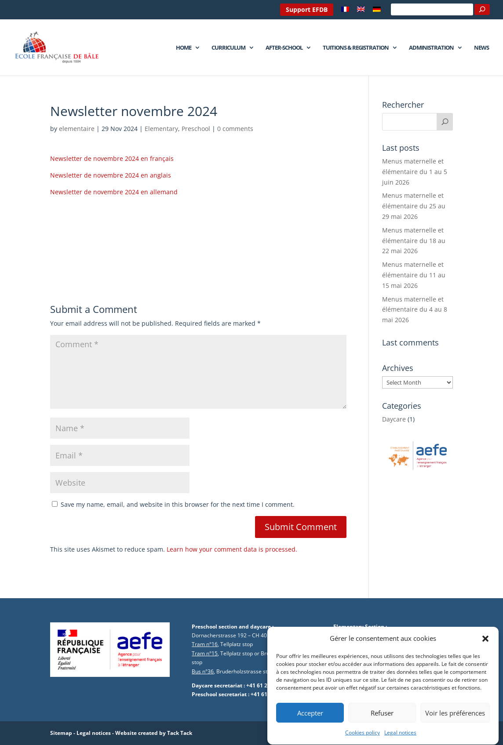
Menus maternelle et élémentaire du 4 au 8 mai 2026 (414, 309)
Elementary (161, 128)
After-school (284, 47)
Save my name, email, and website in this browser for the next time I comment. (178, 504)
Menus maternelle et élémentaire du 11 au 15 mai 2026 (413, 275)
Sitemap (61, 733)
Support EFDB (307, 9)
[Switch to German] (377, 12)
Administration (431, 47)
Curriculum (228, 47)
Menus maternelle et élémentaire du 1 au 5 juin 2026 (414, 171)
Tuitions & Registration (356, 47)
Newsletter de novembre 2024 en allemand (114, 192)
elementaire (77, 128)
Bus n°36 (203, 671)
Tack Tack (179, 733)
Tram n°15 (205, 653)
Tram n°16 (205, 644)
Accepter (310, 724)
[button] (485, 649)
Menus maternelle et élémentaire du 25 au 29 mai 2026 (413, 206)
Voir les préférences (455, 724)
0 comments (235, 128)
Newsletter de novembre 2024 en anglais (110, 175)
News (481, 47)
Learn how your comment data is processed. (232, 549)
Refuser (382, 724)
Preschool (196, 128)
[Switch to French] (345, 12)
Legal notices (94, 733)
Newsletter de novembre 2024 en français (112, 158)
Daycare (394, 419)
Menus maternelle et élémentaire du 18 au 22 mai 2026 (413, 240)
